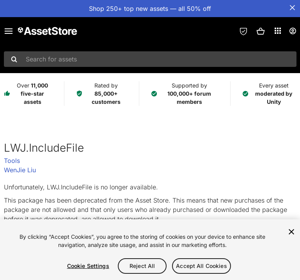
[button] (260, 31)
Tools (12, 160)
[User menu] (292, 31)
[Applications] (277, 30)
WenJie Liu (20, 170)
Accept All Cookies (201, 265)
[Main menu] (8, 31)
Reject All (142, 265)
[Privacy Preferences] (243, 31)
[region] (150, 249)
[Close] (291, 231)
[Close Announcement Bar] (292, 8)
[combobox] (150, 59)
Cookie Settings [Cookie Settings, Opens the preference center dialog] (88, 265)
